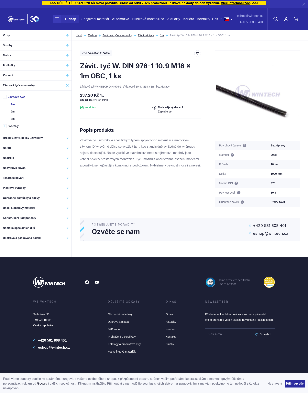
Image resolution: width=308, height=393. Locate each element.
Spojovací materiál (95, 19)
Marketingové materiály (122, 351)
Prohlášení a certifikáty (122, 336)
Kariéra (188, 19)
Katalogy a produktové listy (124, 344)
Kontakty (203, 19)
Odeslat (263, 334)
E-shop (64, 19)
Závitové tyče (146, 35)
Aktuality (173, 19)
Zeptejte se (164, 111)
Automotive (120, 19)
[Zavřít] (304, 4)
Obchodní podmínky (120, 314)
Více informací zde (235, 3)
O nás (169, 314)
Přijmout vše (295, 383)
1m (162, 35)
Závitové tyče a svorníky (117, 35)
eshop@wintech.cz (250, 16)
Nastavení (275, 383)
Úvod (79, 35)
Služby (170, 344)
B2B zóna (114, 329)
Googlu (42, 383)
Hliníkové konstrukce (148, 19)
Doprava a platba (118, 321)
